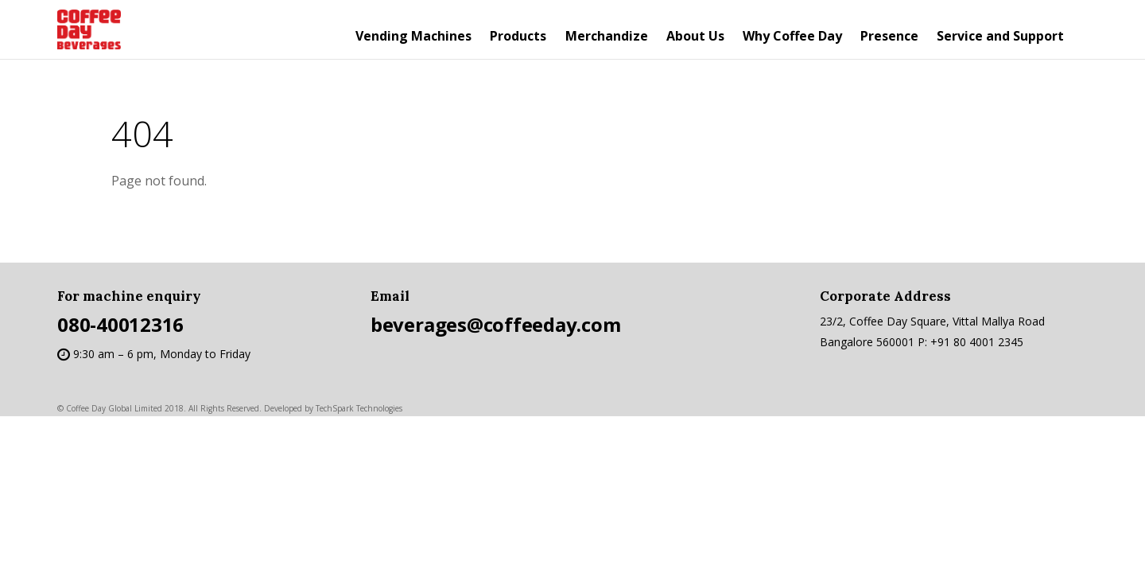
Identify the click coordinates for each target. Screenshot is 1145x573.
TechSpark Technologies (359, 408)
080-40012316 (120, 324)
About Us (695, 36)
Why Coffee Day (792, 36)
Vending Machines (413, 36)
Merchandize (606, 36)
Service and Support (1000, 36)
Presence (889, 36)
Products (518, 36)
